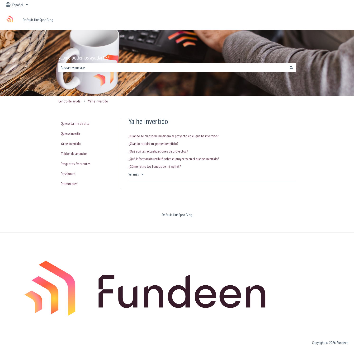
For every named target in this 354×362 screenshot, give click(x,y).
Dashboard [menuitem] (68, 173)
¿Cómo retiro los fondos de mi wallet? (154, 166)
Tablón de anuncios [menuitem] (74, 153)
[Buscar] (291, 67)
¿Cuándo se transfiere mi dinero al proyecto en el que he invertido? (173, 136)
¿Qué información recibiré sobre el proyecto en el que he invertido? (173, 158)
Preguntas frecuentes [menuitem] (75, 163)
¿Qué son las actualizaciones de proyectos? (158, 151)
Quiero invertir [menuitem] (70, 133)
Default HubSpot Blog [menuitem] (177, 214)
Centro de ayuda (69, 101)
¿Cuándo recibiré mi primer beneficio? (153, 143)
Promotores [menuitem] (69, 183)
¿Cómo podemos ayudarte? (83, 57)
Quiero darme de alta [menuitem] (75, 123)
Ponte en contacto (330, 19)
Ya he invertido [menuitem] (71, 143)
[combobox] (172, 67)
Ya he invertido (98, 101)
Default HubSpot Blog (38, 19)
